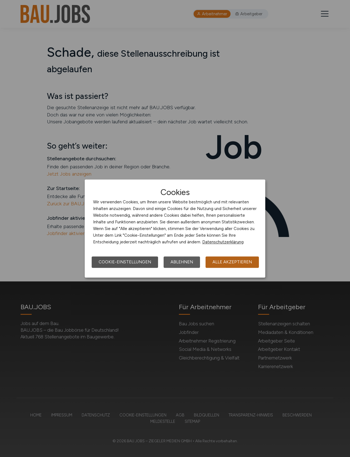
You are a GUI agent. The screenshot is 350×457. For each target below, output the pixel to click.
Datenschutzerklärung (223, 241)
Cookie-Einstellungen (125, 261)
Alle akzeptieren (232, 261)
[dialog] (175, 228)
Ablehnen (182, 261)
